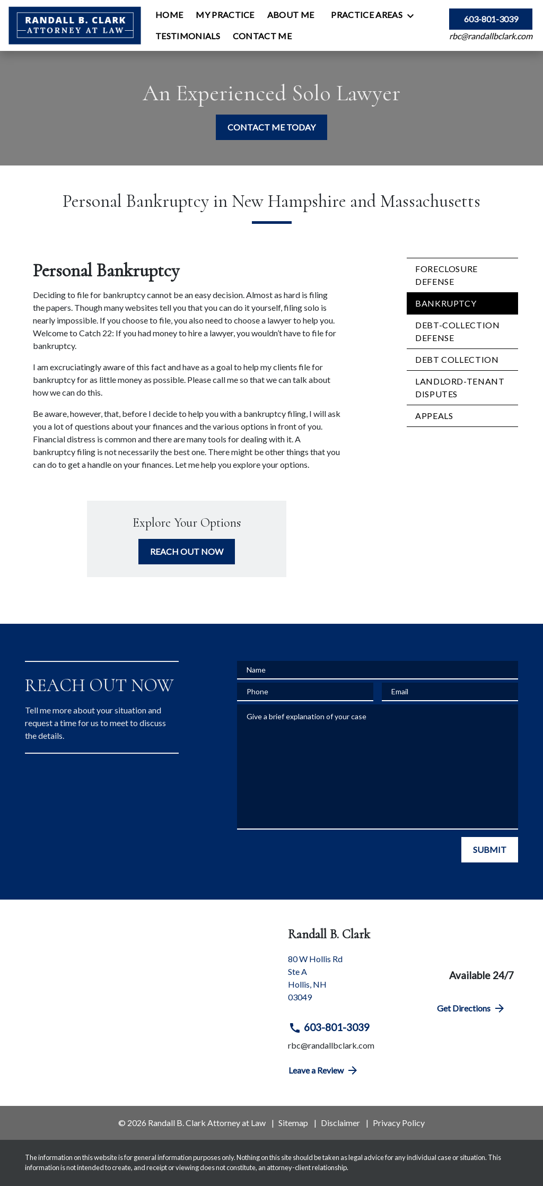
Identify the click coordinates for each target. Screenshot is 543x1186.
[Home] (169, 14)
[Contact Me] (262, 36)
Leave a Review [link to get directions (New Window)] (323, 1070)
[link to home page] (74, 25)
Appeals (434, 416)
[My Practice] (225, 14)
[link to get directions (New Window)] (354, 982)
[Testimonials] (187, 36)
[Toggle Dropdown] (413, 15)
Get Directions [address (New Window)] (471, 1008)
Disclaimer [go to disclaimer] (340, 1123)
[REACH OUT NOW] (186, 551)
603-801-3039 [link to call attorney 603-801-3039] (329, 1027)
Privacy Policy (399, 1123)
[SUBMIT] (489, 849)
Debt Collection (457, 359)
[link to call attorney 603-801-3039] (490, 19)
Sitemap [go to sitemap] (293, 1123)
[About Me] (291, 14)
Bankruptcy (445, 303)
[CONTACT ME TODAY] (271, 127)
